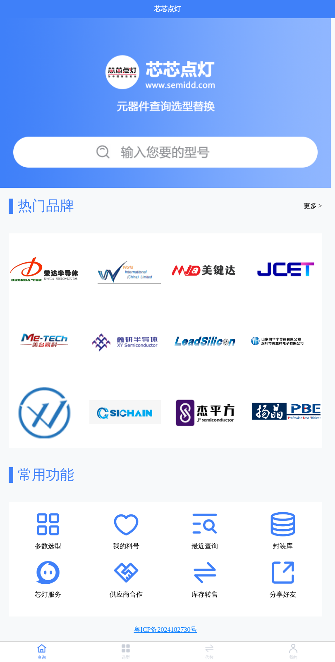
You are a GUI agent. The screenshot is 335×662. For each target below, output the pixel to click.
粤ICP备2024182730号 (165, 629)
